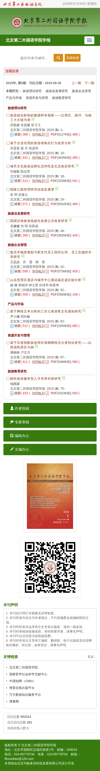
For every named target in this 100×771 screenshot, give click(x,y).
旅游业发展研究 (57, 91)
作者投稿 (19, 408)
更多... (92, 656)
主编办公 (19, 449)
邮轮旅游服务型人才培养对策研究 (35, 378)
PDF (54, 134)
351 (29, 722)
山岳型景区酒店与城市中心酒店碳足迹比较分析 (45, 280)
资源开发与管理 (37, 98)
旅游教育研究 (61, 98)
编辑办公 (19, 436)
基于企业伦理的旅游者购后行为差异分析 (40, 143)
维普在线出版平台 (22, 688)
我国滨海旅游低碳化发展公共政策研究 (39, 221)
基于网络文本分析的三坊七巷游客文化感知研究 (45, 311)
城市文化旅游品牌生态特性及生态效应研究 (42, 166)
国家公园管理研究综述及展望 (32, 189)
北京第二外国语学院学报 (28, 40)
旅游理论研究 (32, 91)
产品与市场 (14, 98)
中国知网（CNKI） (22, 681)
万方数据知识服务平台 (25, 694)
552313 (26, 716)
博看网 (14, 701)
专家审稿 (19, 422)
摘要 (17, 134)
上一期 (76, 83)
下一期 (89, 83)
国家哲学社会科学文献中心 (28, 674)
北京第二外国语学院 (23, 667)
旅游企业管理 (81, 91)
